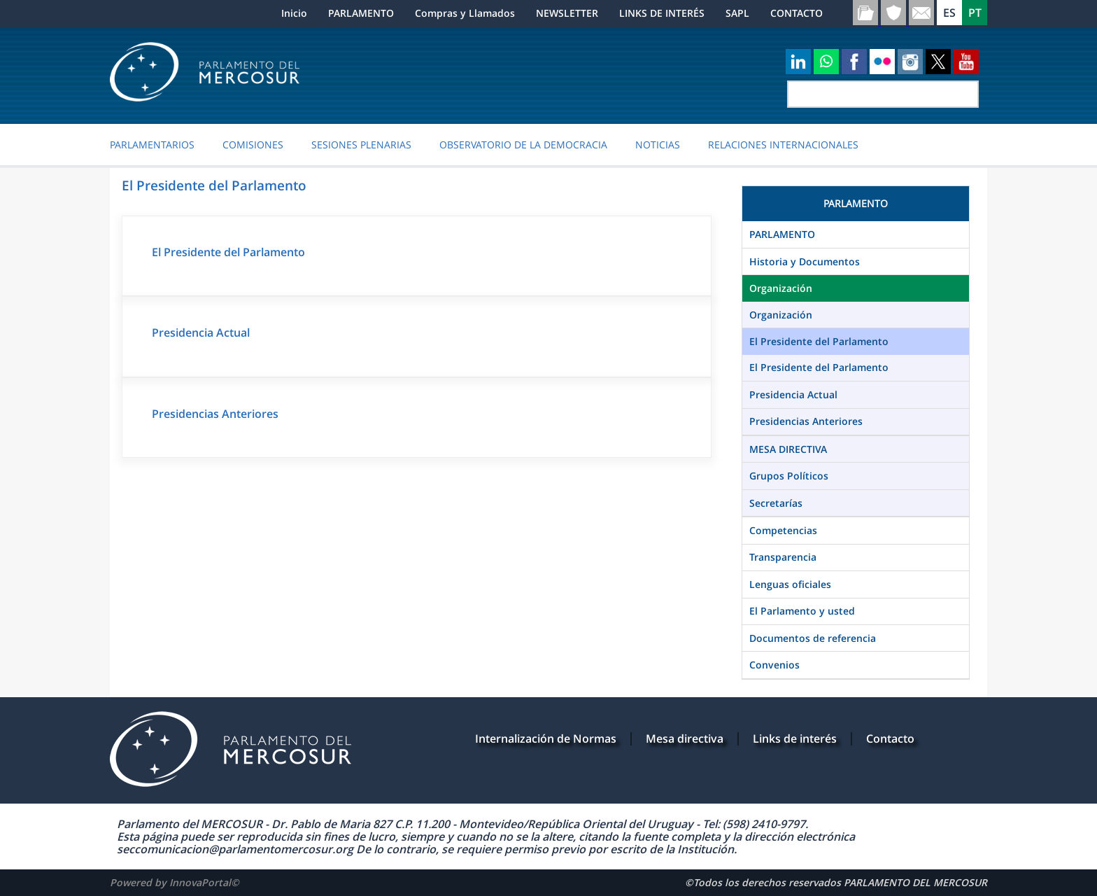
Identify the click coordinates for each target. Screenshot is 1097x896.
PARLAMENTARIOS (152, 145)
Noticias (657, 145)
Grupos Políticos (788, 475)
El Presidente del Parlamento (228, 252)
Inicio (294, 13)
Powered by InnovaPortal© (174, 882)
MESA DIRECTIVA (788, 449)
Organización (780, 288)
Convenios (774, 664)
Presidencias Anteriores (215, 413)
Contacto (890, 738)
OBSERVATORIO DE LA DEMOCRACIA (523, 145)
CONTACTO (796, 13)
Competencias (783, 530)
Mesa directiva (684, 738)
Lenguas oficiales (790, 584)
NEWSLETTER (567, 13)
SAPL (737, 13)
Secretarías (775, 503)
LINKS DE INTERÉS (662, 13)
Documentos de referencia (812, 638)
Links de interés (795, 738)
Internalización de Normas (545, 738)
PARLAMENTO (361, 13)
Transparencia (782, 557)
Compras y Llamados (465, 13)
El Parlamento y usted (802, 610)
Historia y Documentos (804, 261)
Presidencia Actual (201, 332)
